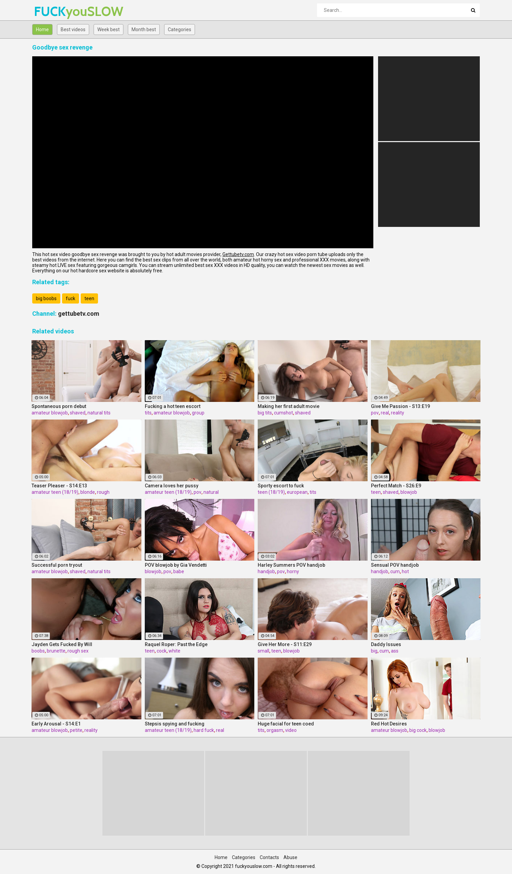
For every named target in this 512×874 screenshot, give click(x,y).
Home (42, 29)
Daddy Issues (386, 644)
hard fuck (204, 730)
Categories (179, 29)
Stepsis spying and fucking (174, 723)
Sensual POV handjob (395, 565)
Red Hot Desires (389, 723)
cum (395, 571)
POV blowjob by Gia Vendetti (176, 565)
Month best (144, 29)
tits (148, 412)
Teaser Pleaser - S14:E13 (59, 485)
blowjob (408, 492)
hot (405, 571)
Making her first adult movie (288, 406)
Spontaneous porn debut (59, 406)
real (385, 412)
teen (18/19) (271, 492)
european (297, 492)
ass (394, 651)
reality (397, 412)
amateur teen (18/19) (55, 492)
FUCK (52, 11)
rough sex (77, 651)
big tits (265, 412)
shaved (77, 412)
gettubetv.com (78, 313)
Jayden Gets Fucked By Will (62, 644)
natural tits (99, 412)
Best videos (73, 29)
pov (375, 412)
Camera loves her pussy (171, 485)
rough (103, 492)
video (291, 730)
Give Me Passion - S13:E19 (400, 406)
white (174, 651)
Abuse (290, 857)
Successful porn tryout (57, 565)
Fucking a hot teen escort (172, 406)
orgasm (275, 730)
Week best (108, 29)
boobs (38, 651)
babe (178, 571)
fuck (70, 298)
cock (161, 651)
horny (293, 571)
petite (76, 730)
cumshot (283, 412)
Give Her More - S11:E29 (285, 644)
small (263, 651)
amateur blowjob (50, 412)
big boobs (46, 298)
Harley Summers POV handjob (291, 565)
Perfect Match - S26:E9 (396, 485)
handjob (266, 571)
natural (211, 492)
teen (89, 298)
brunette (56, 651)
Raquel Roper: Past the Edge (176, 644)
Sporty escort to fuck (281, 485)
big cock (418, 730)
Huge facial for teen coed (286, 723)
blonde (87, 492)
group (198, 412)
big (374, 651)
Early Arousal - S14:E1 (56, 723)
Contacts (269, 857)
